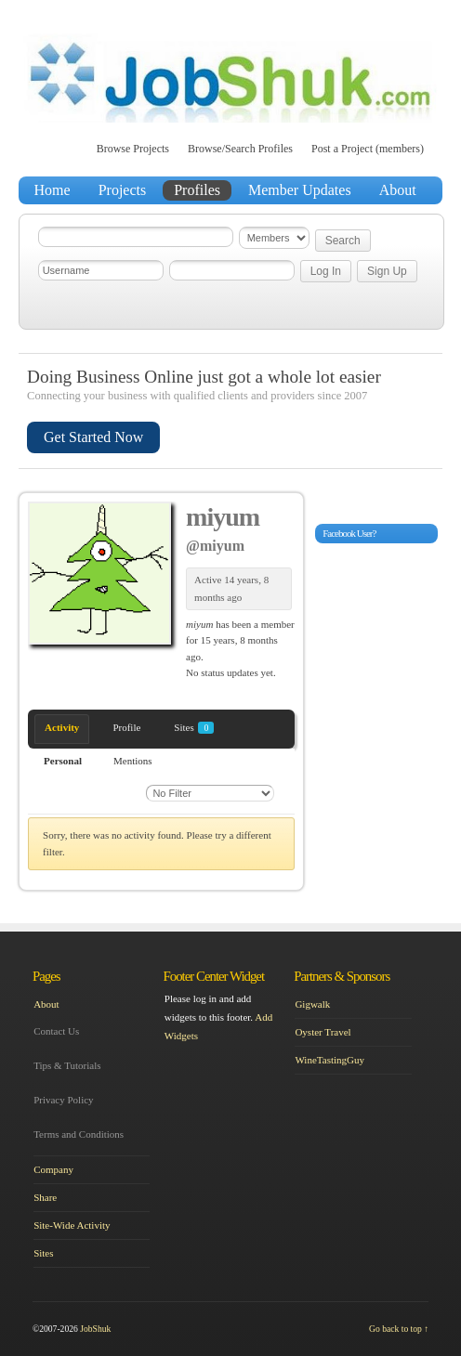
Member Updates (299, 190)
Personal (63, 760)
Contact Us (56, 1031)
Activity (62, 727)
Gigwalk (312, 1004)
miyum (222, 516)
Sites (194, 728)
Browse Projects (133, 148)
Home (52, 190)
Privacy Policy (63, 1099)
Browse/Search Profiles (240, 148)
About (397, 190)
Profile (126, 727)
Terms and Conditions (78, 1134)
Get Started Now (93, 437)
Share (45, 1197)
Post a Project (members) (367, 148)
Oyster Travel (322, 1031)
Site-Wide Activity (71, 1225)
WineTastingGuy (329, 1059)
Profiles (197, 190)
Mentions (132, 760)
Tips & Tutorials (66, 1065)
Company (53, 1169)
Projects (123, 190)
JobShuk (95, 1328)
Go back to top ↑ (398, 1328)
